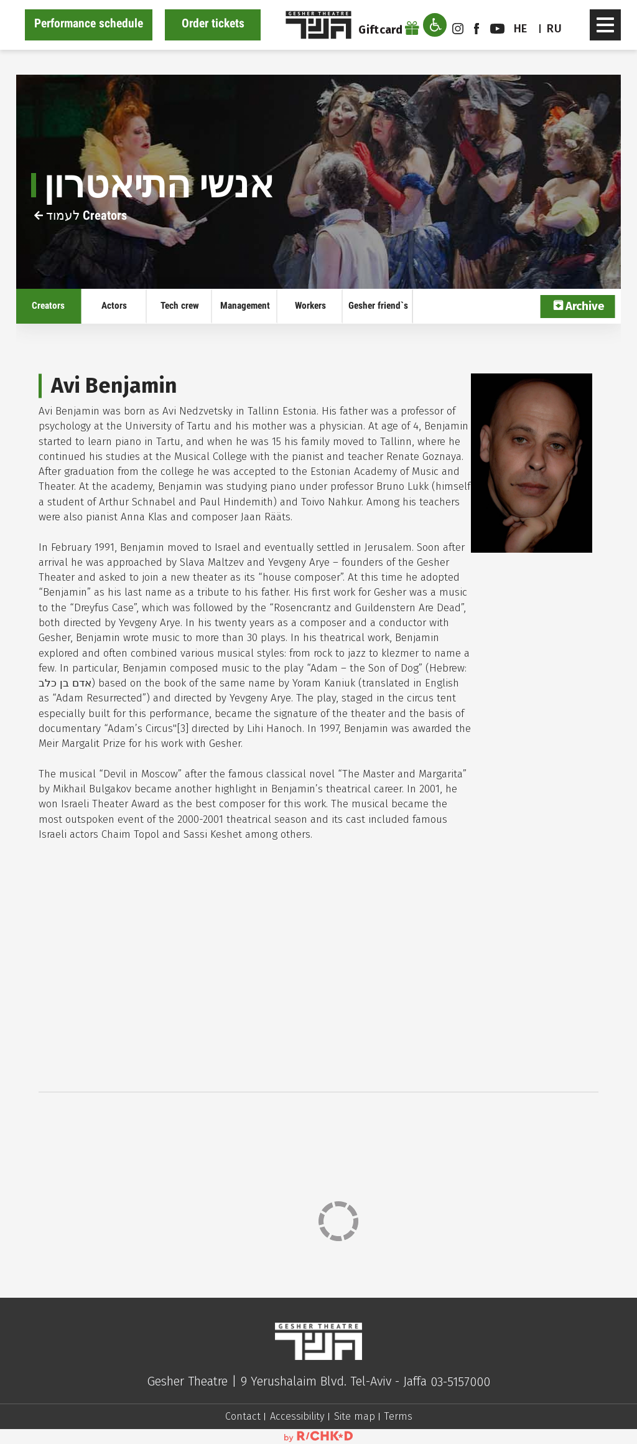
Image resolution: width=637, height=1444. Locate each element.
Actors (114, 305)
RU (554, 28)
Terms (398, 1416)
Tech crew (179, 305)
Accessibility (297, 1416)
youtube (497, 29)
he (521, 28)
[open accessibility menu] (435, 25)
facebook (476, 28)
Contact (243, 1416)
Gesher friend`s (378, 305)
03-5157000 (460, 1381)
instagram (457, 28)
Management (245, 305)
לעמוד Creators (80, 215)
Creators (48, 305)
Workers (310, 305)
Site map (354, 1416)
